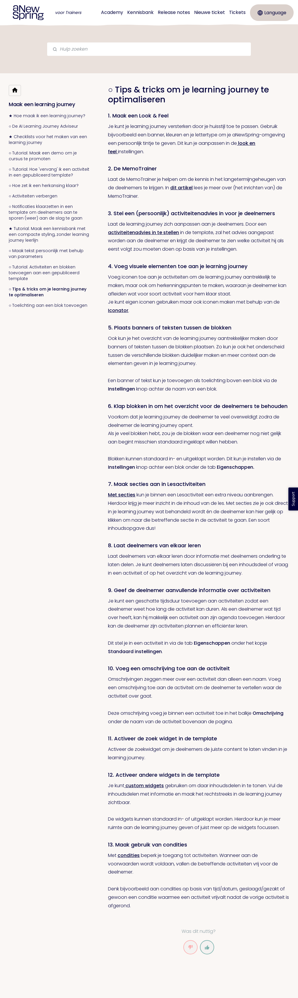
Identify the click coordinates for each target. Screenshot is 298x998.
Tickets (237, 12)
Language (272, 12)
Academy (112, 12)
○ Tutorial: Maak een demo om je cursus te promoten (43, 156)
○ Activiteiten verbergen (33, 196)
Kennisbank (140, 12)
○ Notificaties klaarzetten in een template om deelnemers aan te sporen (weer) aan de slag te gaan (45, 212)
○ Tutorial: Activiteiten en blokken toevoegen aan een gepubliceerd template (44, 272)
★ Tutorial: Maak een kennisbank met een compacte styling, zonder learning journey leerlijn (49, 234)
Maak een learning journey (42, 104)
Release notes (174, 12)
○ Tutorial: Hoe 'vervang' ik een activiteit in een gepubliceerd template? (49, 172)
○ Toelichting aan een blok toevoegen (48, 305)
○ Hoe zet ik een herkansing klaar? (44, 185)
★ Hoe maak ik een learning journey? (47, 116)
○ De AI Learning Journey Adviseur (43, 126)
